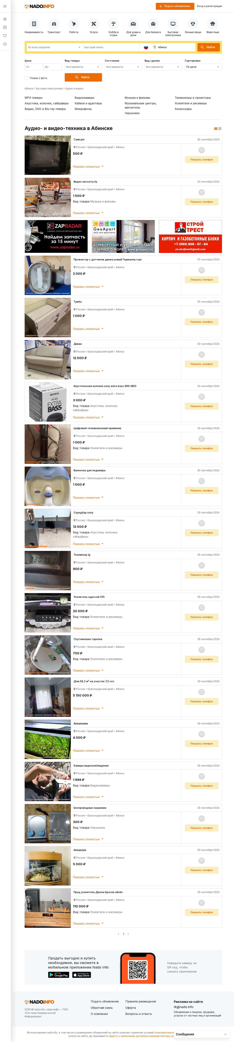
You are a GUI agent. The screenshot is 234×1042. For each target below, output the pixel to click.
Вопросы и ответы (138, 1014)
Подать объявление (105, 1001)
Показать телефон (201, 159)
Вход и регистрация (209, 6)
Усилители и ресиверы (191, 103)
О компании (99, 1014)
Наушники (132, 113)
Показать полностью (89, 166)
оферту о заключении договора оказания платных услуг (143, 1035)
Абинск (29, 88)
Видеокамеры (84, 97)
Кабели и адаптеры (88, 103)
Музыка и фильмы (137, 97)
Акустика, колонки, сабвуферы (47, 103)
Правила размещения (140, 1001)
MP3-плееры (33, 97)
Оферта (130, 1007)
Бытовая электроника (49, 88)
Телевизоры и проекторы (193, 97)
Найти (207, 47)
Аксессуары (183, 109)
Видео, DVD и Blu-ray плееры (45, 109)
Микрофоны (83, 109)
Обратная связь (102, 1007)
